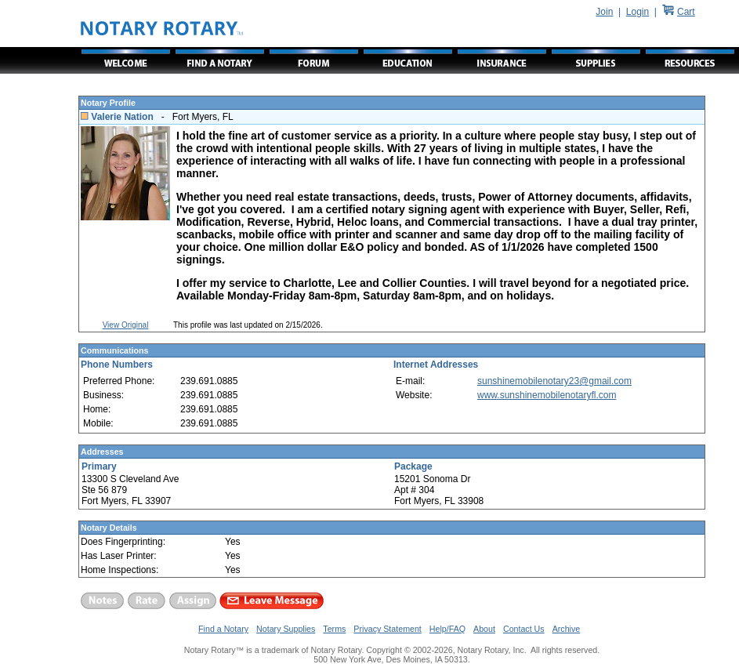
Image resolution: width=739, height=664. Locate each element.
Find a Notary (223, 628)
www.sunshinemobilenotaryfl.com (546, 395)
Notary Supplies (285, 628)
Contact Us (524, 628)
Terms (334, 628)
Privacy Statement (387, 628)
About (484, 628)
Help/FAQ (447, 628)
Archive (566, 628)
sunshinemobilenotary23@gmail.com (554, 381)
